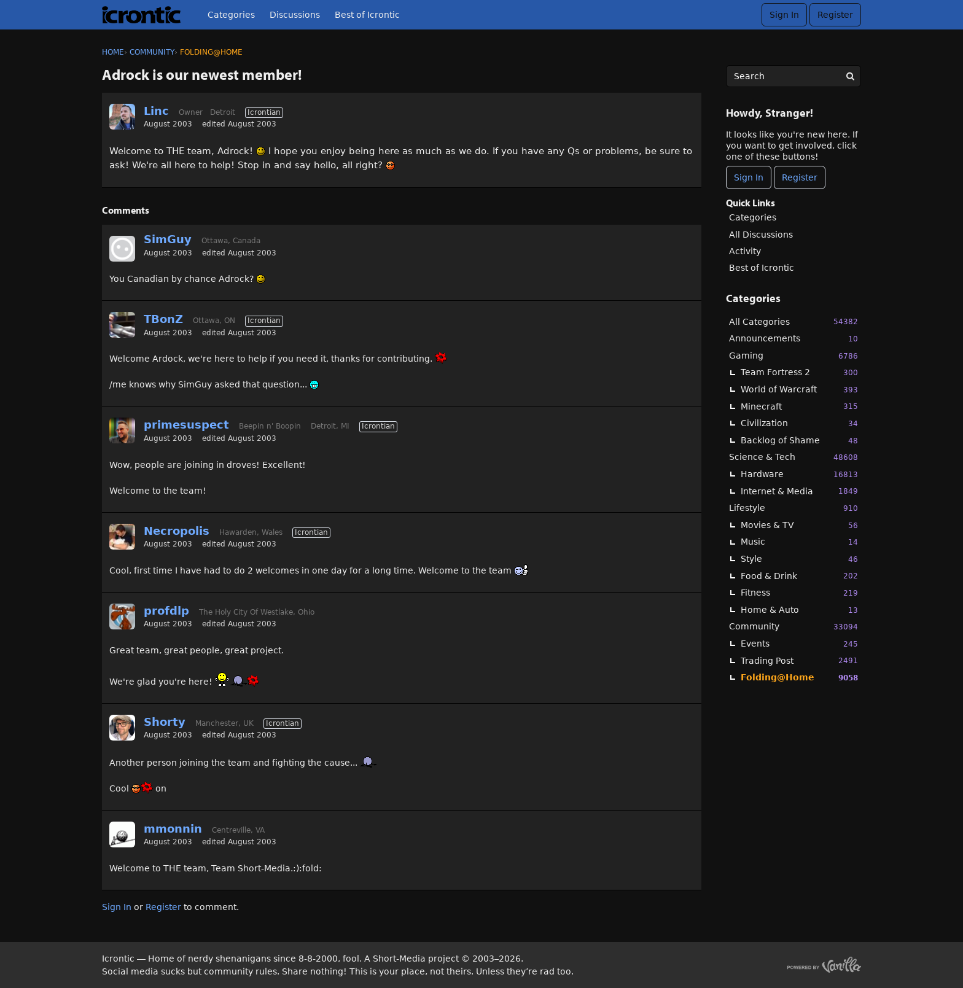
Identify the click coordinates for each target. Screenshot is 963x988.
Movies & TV (799, 525)
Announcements (793, 338)
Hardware (799, 474)
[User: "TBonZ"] (122, 325)
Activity (745, 251)
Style (799, 559)
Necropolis (176, 530)
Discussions (295, 15)
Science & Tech (793, 457)
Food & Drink (799, 576)
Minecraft (799, 406)
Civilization (799, 423)
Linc (156, 110)
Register (835, 15)
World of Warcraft (799, 389)
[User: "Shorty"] (122, 728)
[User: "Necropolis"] (122, 537)
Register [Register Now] (799, 177)
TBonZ (163, 319)
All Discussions (761, 234)
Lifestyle (793, 508)
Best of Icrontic (367, 15)
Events (799, 644)
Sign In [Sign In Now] (748, 177)
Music (799, 542)
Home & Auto (799, 610)
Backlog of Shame (799, 440)
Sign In (784, 15)
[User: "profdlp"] (122, 616)
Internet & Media (799, 491)
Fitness (799, 593)
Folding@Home (799, 677)
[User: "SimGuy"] (122, 249)
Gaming (793, 356)
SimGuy (168, 239)
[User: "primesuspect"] (122, 430)
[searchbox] (793, 76)
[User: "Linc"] (122, 117)
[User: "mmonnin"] (122, 834)
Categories (231, 15)
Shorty (164, 721)
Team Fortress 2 (799, 372)
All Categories (793, 321)
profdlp (166, 610)
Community (793, 626)
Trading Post (799, 660)
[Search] (850, 76)
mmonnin (173, 828)
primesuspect (186, 424)
